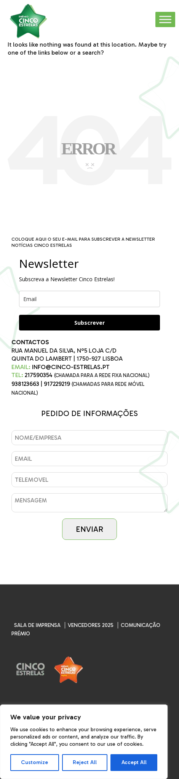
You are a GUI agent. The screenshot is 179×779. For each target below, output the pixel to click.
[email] (89, 299)
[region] (84, 742)
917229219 (57, 383)
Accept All (134, 762)
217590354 (39, 375)
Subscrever (89, 322)
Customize (34, 762)
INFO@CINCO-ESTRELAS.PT (71, 367)
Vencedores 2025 (90, 625)
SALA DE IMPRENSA (37, 625)
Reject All (85, 762)
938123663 (25, 383)
